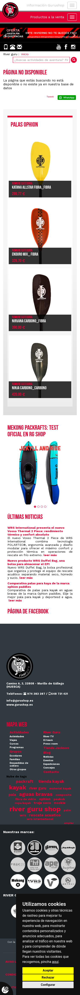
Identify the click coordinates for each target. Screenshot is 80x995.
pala (12, 795)
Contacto (51, 772)
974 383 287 (34, 693)
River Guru (51, 732)
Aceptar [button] (48, 970)
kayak (17, 787)
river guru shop (35, 809)
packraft (24, 781)
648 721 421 (58, 693)
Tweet (50, 96)
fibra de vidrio (25, 799)
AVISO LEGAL (14, 961)
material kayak (60, 788)
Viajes (13, 740)
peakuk (59, 799)
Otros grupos (18, 769)
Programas (17, 747)
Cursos (14, 743)
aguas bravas (35, 794)
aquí (55, 962)
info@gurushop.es (19, 700)
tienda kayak (51, 781)
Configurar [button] (48, 984)
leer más (50, 555)
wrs (23, 815)
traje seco (42, 803)
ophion (45, 799)
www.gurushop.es (19, 704)
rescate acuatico (45, 815)
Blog (47, 753)
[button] (6, 33)
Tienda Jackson (56, 748)
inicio (25, 54)
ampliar (69, 823)
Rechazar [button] (48, 977)
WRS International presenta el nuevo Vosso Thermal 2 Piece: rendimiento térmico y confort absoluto (35, 531)
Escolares (16, 755)
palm (67, 810)
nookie (59, 803)
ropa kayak (23, 803)
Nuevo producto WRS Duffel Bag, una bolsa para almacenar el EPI (36, 562)
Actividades (19, 732)
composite (63, 795)
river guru (37, 788)
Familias (15, 759)
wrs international (40, 819)
